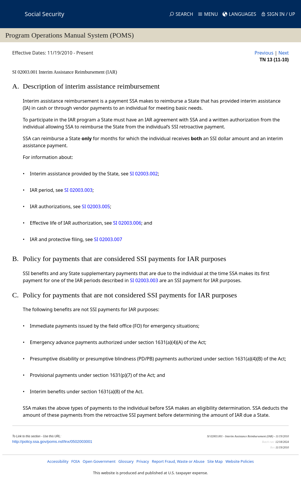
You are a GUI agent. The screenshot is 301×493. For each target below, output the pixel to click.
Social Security (44, 14)
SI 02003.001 (25, 72)
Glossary (126, 461)
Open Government (99, 461)
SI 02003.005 (96, 206)
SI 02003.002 (144, 173)
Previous (264, 53)
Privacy (142, 461)
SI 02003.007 (108, 239)
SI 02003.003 (78, 190)
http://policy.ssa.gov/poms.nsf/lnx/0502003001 (52, 441)
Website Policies (239, 461)
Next (283, 53)
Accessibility (57, 461)
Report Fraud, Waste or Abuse (178, 461)
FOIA (75, 461)
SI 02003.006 (127, 223)
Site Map (215, 461)
